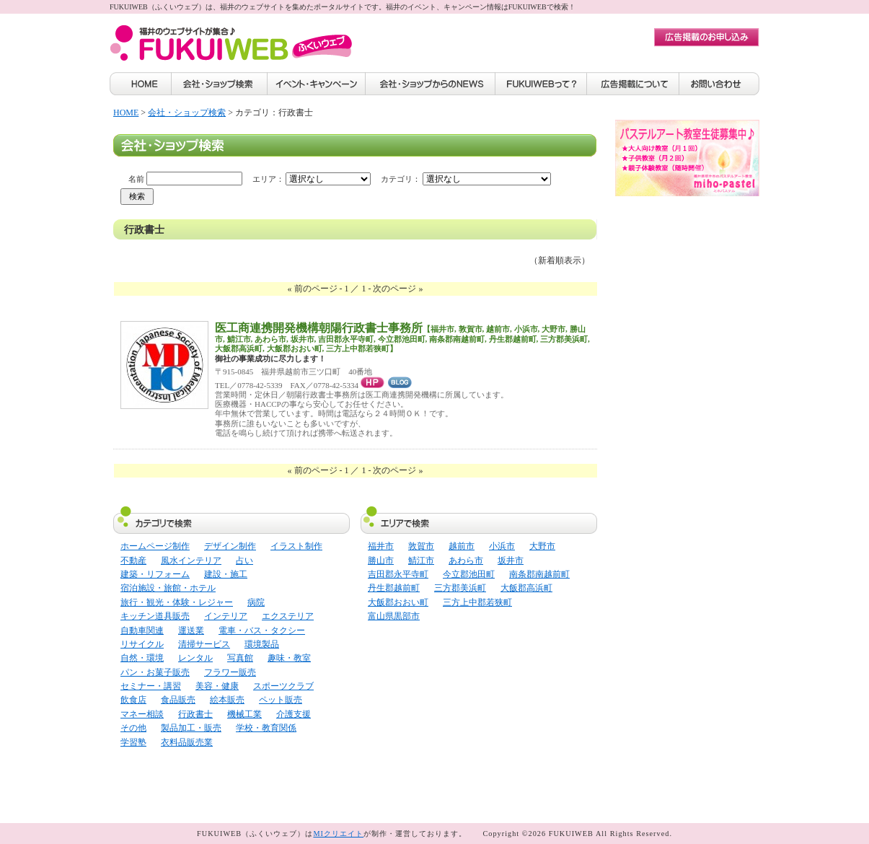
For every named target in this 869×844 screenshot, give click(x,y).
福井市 (381, 546)
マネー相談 (142, 714)
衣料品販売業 (187, 742)
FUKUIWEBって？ (541, 83)
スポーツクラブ (283, 686)
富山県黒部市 (394, 616)
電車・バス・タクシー (262, 630)
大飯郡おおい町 (398, 602)
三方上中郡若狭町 (477, 602)
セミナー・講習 (150, 686)
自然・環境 (142, 658)
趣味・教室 (289, 658)
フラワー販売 (230, 672)
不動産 (133, 560)
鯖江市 (421, 560)
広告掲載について (633, 83)
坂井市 (511, 560)
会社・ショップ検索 (219, 83)
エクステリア (288, 616)
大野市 (542, 546)
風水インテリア (191, 560)
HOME (140, 83)
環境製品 (261, 644)
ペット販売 (280, 700)
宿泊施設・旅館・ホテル (168, 588)
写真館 (240, 658)
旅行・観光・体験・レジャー (176, 602)
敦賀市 (421, 546)
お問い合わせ (719, 83)
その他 (133, 728)
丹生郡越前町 (394, 588)
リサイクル (142, 644)
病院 (256, 602)
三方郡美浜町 (460, 588)
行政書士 (195, 714)
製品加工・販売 (191, 728)
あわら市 (466, 560)
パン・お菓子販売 (155, 672)
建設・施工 (225, 574)
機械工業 (244, 714)
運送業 (191, 630)
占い (244, 560)
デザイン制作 (230, 546)
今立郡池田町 (469, 574)
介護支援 (293, 714)
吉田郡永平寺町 (398, 574)
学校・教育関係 (266, 728)
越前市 (462, 546)
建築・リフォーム (155, 574)
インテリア (225, 616)
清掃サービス (204, 644)
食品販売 (178, 700)
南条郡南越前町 (539, 574)
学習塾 (133, 742)
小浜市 (502, 546)
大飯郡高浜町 (526, 588)
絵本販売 (227, 700)
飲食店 (133, 700)
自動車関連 (142, 630)
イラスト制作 (296, 546)
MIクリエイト (338, 834)
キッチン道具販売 (155, 616)
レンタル (195, 658)
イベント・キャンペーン (317, 83)
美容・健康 (217, 686)
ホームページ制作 (155, 546)
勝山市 (381, 560)
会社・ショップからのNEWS (430, 83)
